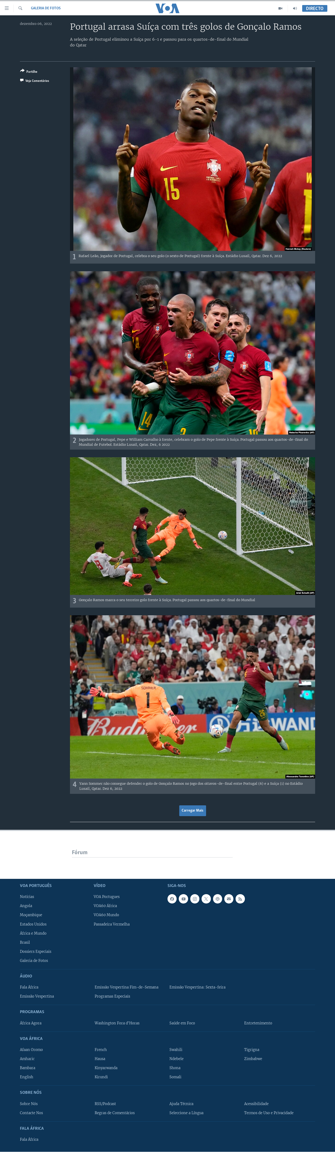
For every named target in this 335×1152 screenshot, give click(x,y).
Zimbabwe (253, 1059)
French (101, 1050)
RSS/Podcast (105, 1104)
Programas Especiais (112, 996)
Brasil (25, 942)
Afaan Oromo (31, 1050)
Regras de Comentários (115, 1113)
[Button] (28, 72)
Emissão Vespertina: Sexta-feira (197, 987)
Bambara (27, 1068)
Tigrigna (251, 1050)
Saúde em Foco (182, 1023)
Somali (175, 1077)
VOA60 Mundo (106, 915)
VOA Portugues (107, 897)
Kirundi (101, 1077)
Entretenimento (258, 1023)
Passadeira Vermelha (112, 924)
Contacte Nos (31, 1113)
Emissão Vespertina (37, 996)
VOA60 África (105, 906)
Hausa (100, 1059)
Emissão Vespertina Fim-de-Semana (126, 987)
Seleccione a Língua (186, 1113)
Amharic (27, 1059)
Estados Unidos (33, 924)
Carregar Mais (192, 811)
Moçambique (31, 915)
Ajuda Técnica (181, 1104)
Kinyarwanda (106, 1068)
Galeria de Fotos (46, 8)
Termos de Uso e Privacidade (269, 1113)
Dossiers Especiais (35, 951)
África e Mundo (33, 933)
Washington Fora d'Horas (117, 1023)
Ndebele (176, 1059)
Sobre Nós (29, 1104)
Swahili (175, 1050)
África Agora (30, 1023)
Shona (174, 1068)
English (26, 1077)
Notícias (27, 897)
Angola (26, 906)
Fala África (29, 987)
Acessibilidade (256, 1104)
